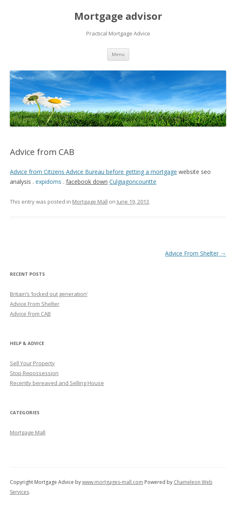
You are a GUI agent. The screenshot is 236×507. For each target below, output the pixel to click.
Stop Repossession (34, 373)
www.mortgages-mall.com (112, 482)
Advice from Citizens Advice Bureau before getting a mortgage (93, 172)
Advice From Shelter (195, 253)
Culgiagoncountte (132, 181)
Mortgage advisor (118, 16)
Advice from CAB (30, 313)
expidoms (48, 181)
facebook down (87, 181)
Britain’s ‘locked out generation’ (48, 294)
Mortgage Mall (90, 201)
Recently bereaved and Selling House (57, 383)
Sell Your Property (32, 363)
